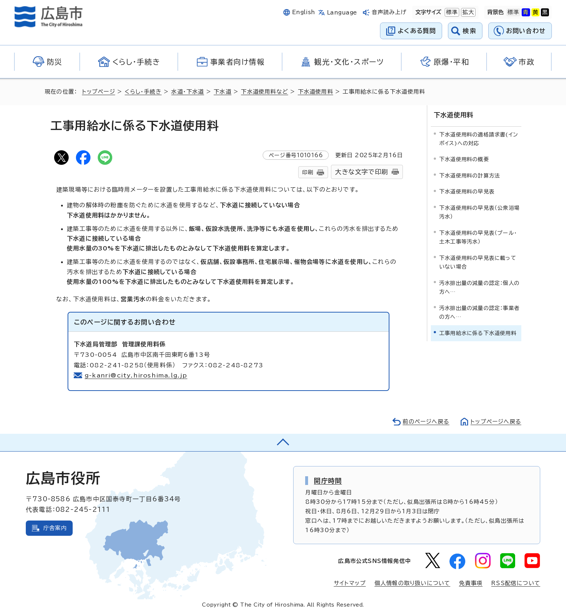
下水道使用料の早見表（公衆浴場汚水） (479, 212)
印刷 (307, 172)
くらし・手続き (143, 91)
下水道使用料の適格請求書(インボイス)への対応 (478, 139)
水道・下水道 (187, 91)
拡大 (467, 12)
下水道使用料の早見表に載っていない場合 (477, 262)
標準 (451, 12)
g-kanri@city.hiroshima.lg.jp (136, 375)
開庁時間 (328, 480)
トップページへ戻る (495, 421)
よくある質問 (417, 31)
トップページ (98, 91)
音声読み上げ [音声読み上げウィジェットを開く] (389, 12)
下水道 (222, 91)
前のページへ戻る (426, 421)
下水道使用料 (315, 91)
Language (342, 12)
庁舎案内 (55, 528)
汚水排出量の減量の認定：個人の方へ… (479, 287)
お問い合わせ (526, 31)
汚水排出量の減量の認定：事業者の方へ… (479, 312)
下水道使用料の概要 (464, 159)
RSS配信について (515, 583)
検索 (469, 31)
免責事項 (470, 583)
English (303, 12)
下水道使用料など (264, 91)
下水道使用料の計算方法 (469, 175)
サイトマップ (350, 583)
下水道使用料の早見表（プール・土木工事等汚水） (478, 237)
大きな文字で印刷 (361, 172)
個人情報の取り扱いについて (412, 583)
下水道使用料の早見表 (466, 191)
